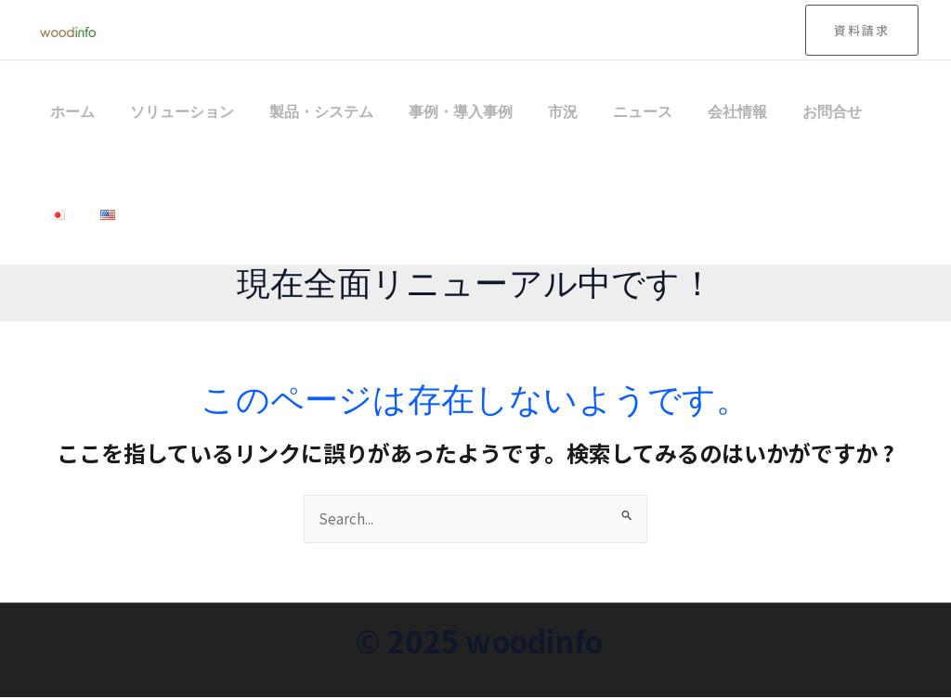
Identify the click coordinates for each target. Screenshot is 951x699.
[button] (861, 30)
